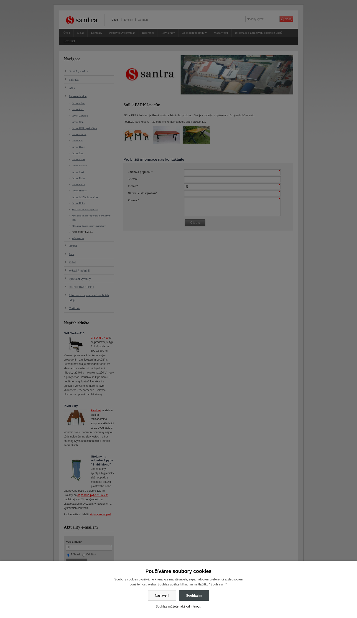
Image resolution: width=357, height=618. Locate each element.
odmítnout (193, 606)
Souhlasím (194, 595)
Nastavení (162, 595)
